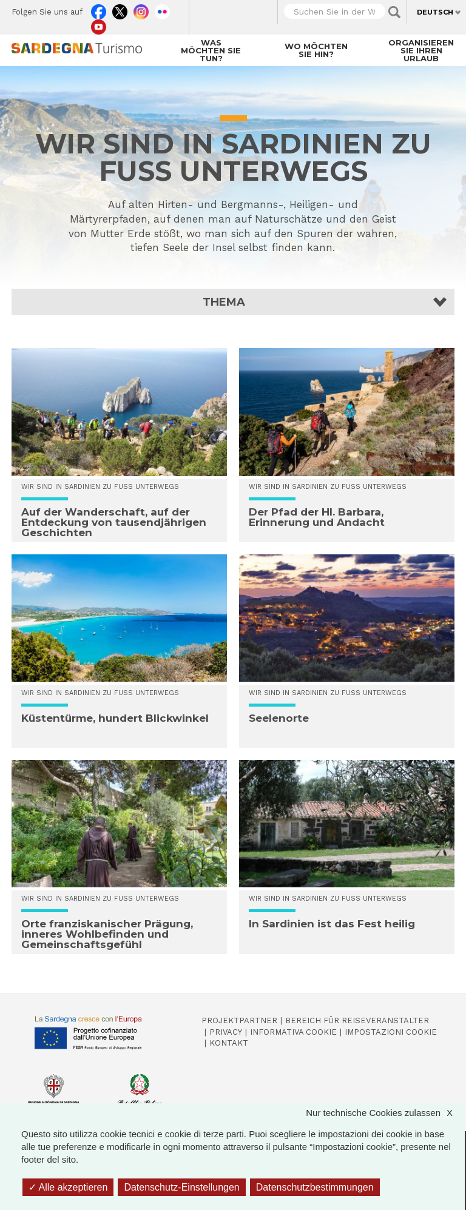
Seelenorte (279, 718)
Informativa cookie (293, 1032)
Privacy (225, 1032)
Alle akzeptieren (68, 1187)
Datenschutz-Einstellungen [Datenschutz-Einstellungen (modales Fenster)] (181, 1187)
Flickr (162, 9)
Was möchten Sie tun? (211, 50)
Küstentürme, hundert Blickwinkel (115, 718)
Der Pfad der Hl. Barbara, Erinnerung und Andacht (317, 517)
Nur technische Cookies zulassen (385, 1112)
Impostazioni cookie (391, 1032)
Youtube (98, 24)
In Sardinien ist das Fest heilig (332, 924)
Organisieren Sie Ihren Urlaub (421, 50)
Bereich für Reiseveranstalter (357, 1020)
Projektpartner (239, 1020)
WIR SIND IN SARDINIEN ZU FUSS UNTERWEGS (100, 487)
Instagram (141, 9)
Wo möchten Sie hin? (316, 50)
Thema (224, 302)
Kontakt (228, 1042)
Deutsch (435, 12)
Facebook (98, 9)
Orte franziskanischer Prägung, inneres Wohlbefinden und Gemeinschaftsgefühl (107, 934)
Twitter (119, 9)
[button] (233, 302)
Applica (394, 12)
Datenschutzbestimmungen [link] (315, 1187)
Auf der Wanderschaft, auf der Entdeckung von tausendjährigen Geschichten (113, 522)
